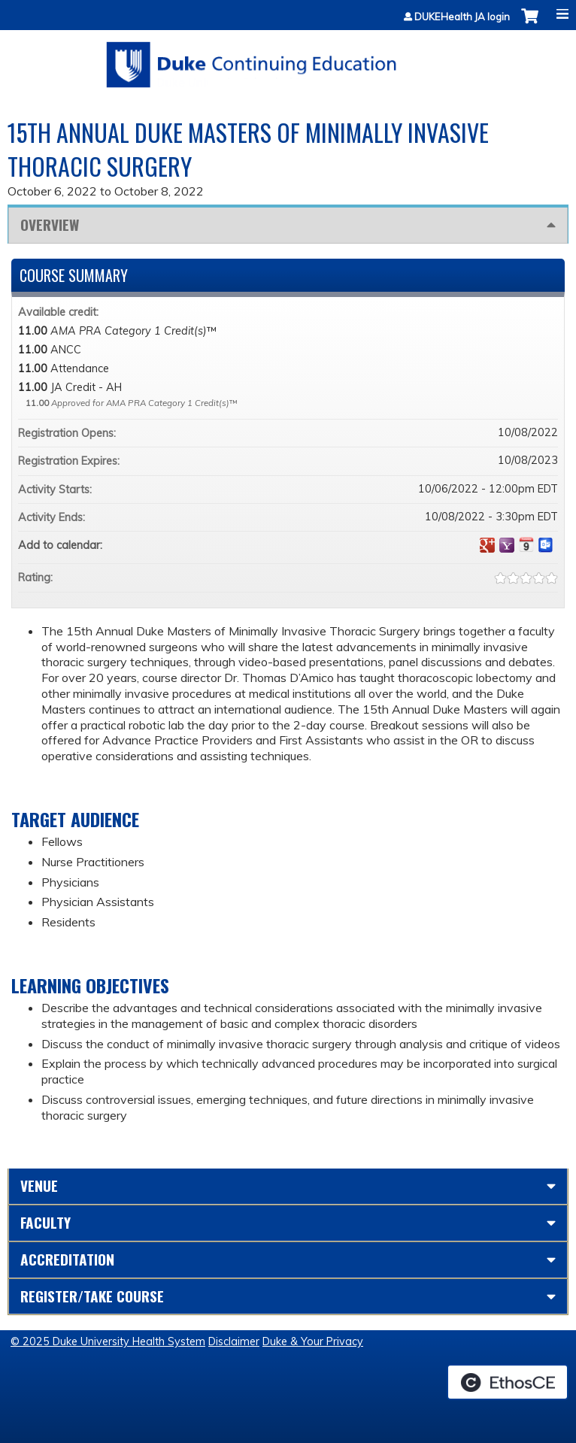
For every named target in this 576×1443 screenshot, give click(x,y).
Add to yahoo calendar (506, 545)
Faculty (45, 1222)
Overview (49, 224)
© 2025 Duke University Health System (108, 1341)
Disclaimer (233, 1341)
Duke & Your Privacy (312, 1341)
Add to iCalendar (526, 544)
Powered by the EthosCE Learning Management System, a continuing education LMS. (507, 1382)
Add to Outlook (545, 545)
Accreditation (67, 1259)
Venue (39, 1185)
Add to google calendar (487, 545)
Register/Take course (92, 1296)
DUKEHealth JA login (462, 17)
